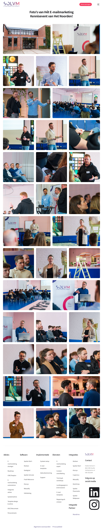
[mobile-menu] (97, 4)
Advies (6, 454)
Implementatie (42, 454)
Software (23, 454)
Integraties (73, 454)
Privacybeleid (57, 527)
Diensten (56, 454)
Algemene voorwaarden (42, 527)
